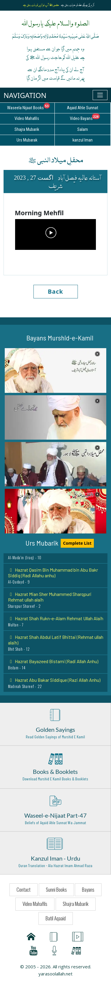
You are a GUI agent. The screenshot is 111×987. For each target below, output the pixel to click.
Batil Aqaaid (56, 918)
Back (55, 291)
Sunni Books (56, 889)
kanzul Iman (83, 140)
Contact (23, 889)
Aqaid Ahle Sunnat (82, 107)
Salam (82, 129)
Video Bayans (90, 117)
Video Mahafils (34, 903)
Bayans (88, 889)
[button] (55, 370)
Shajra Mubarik (76, 903)
